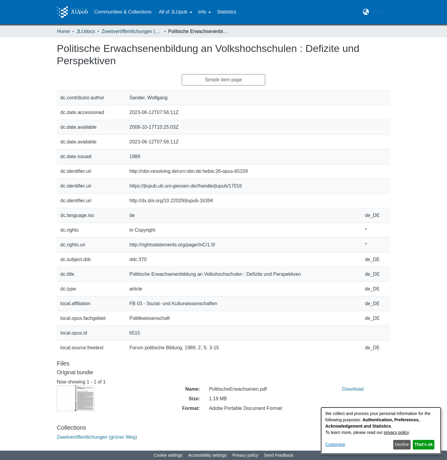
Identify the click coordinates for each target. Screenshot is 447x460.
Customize (335, 444)
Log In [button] (379, 11)
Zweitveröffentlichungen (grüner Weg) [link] (132, 31)
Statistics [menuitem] (226, 11)
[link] (97, 437)
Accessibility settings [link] (207, 455)
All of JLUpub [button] (173, 11)
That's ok (424, 444)
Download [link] (352, 389)
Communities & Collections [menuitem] (122, 11)
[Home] (72, 12)
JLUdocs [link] (85, 31)
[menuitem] (175, 12)
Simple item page (223, 79)
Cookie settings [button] (168, 455)
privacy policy (396, 432)
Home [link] (63, 31)
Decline (402, 444)
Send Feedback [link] (278, 455)
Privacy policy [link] (245, 455)
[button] (366, 12)
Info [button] (202, 11)
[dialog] (381, 430)
